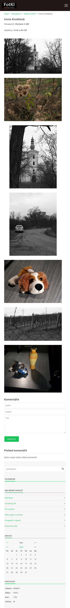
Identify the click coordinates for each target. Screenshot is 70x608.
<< (7, 542)
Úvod (6, 13)
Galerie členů (30, 13)
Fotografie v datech (13, 520)
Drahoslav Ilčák (11, 526)
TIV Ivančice (9, 509)
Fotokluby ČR (10, 503)
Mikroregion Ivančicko (14, 514)
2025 (21, 547)
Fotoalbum (16, 13)
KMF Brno (9, 498)
